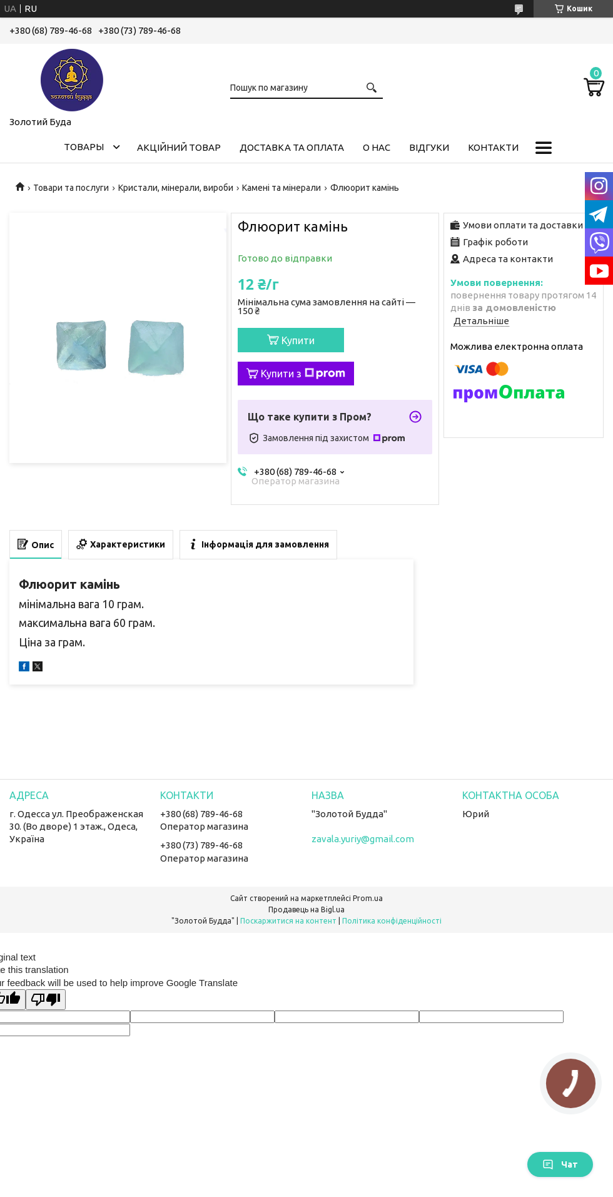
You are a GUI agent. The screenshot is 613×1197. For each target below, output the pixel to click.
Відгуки (429, 147)
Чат (560, 1164)
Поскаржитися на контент (288, 921)
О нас (376, 147)
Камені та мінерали (281, 188)
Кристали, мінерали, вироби (175, 188)
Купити (298, 340)
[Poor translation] (46, 999)
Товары (84, 146)
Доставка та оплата (292, 147)
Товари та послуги (71, 188)
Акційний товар (179, 147)
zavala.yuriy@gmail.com (363, 838)
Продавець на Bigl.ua (306, 909)
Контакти (493, 147)
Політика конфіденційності (392, 921)
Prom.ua (368, 898)
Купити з (303, 373)
